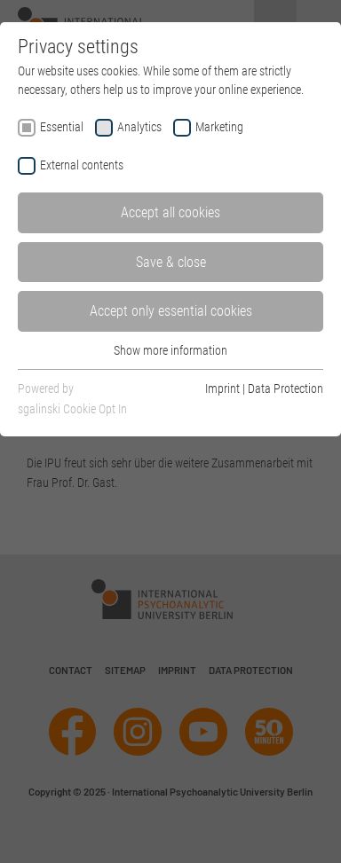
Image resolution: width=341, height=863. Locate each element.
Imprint (222, 388)
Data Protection (285, 388)
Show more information (170, 350)
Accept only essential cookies (171, 310)
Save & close (171, 262)
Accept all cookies (170, 212)
